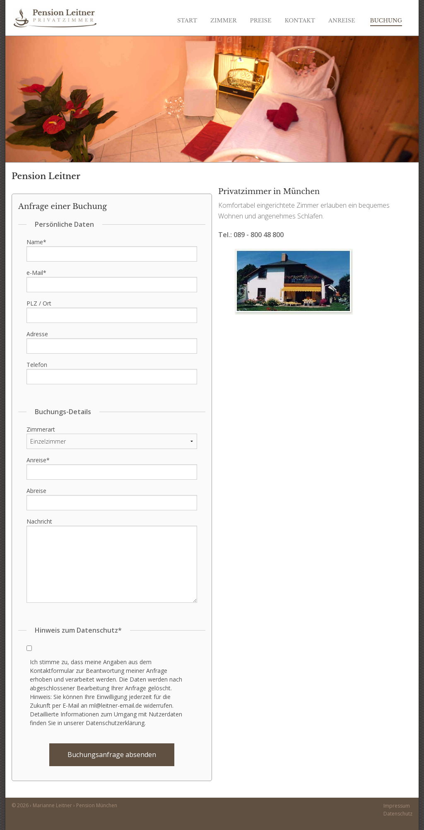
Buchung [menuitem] (386, 20)
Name (36, 242)
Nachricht (39, 521)
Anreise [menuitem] (341, 20)
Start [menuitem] (187, 20)
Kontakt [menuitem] (299, 20)
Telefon (36, 365)
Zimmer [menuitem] (223, 20)
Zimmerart (40, 429)
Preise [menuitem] (261, 20)
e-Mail (36, 273)
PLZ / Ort (38, 303)
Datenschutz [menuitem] (397, 813)
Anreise (38, 460)
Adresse (37, 334)
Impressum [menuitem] (396, 805)
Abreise (36, 491)
